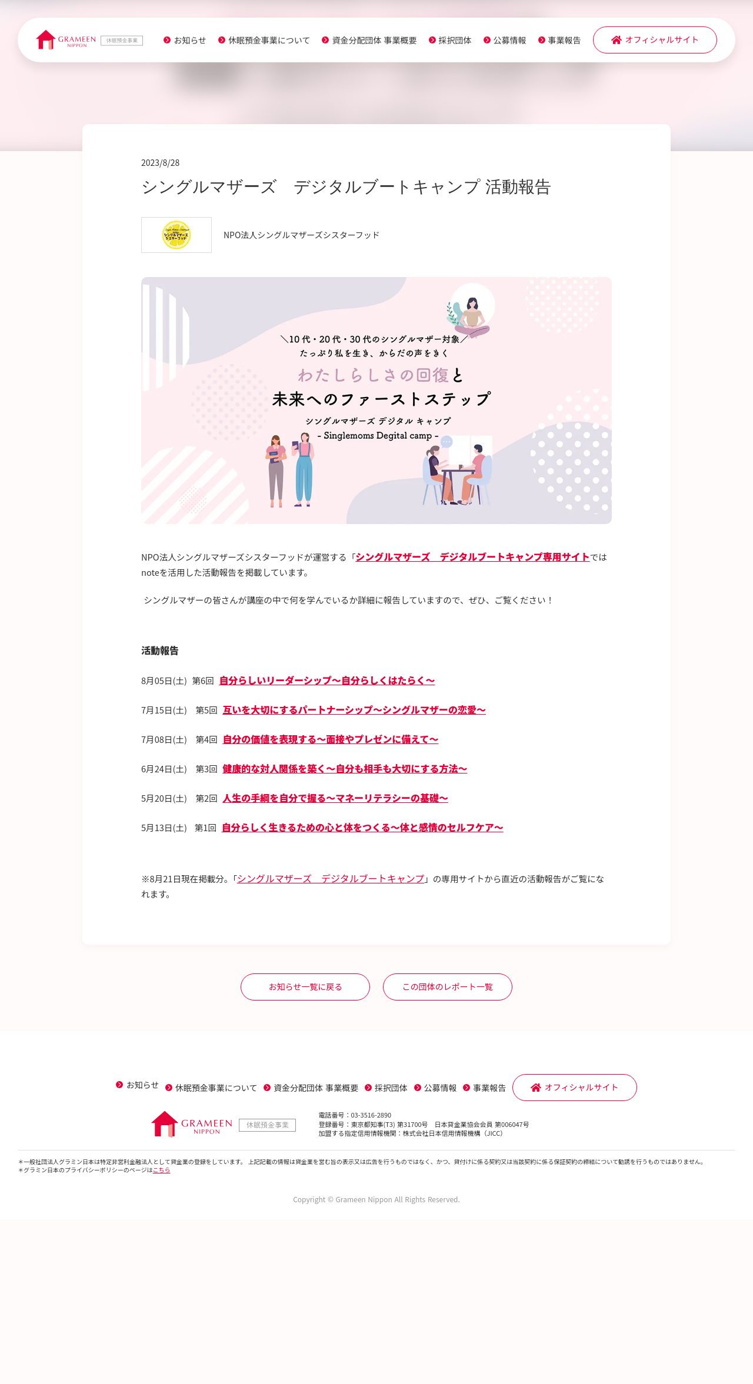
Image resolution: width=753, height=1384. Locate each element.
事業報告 (558, 42)
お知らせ (184, 42)
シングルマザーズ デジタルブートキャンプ (340, 1037)
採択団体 (449, 42)
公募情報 (504, 42)
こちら (162, 1334)
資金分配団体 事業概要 (368, 42)
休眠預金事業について (264, 42)
